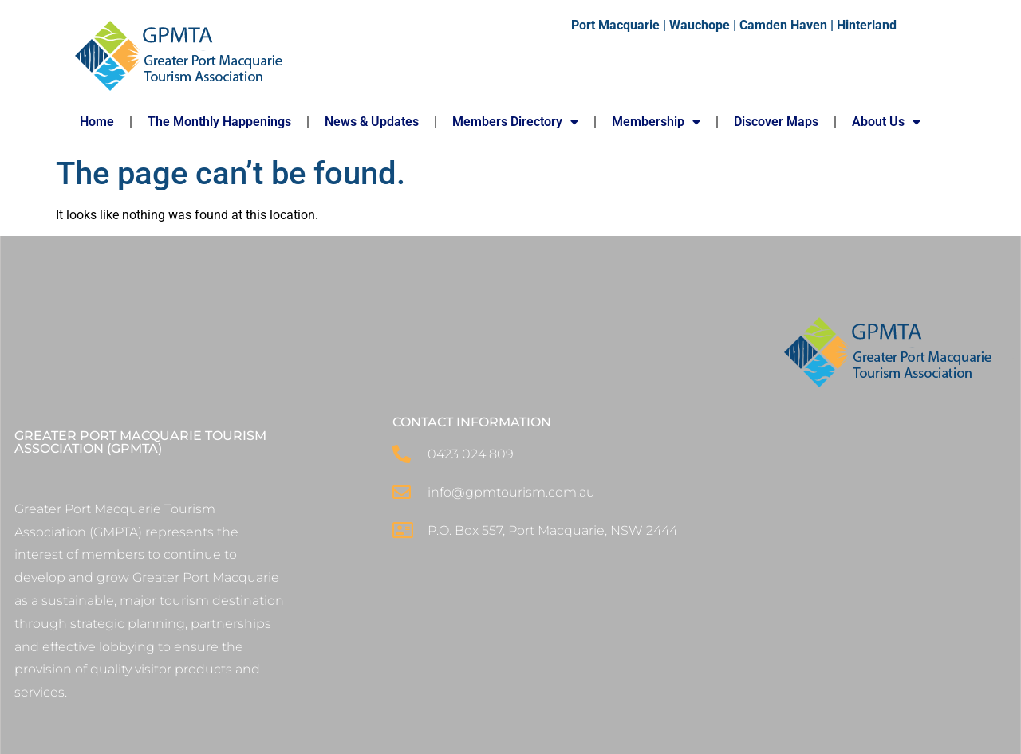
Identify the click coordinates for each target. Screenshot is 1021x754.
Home (97, 121)
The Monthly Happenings (219, 121)
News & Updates (372, 121)
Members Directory (515, 122)
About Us (886, 122)
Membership (656, 122)
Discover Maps (776, 121)
